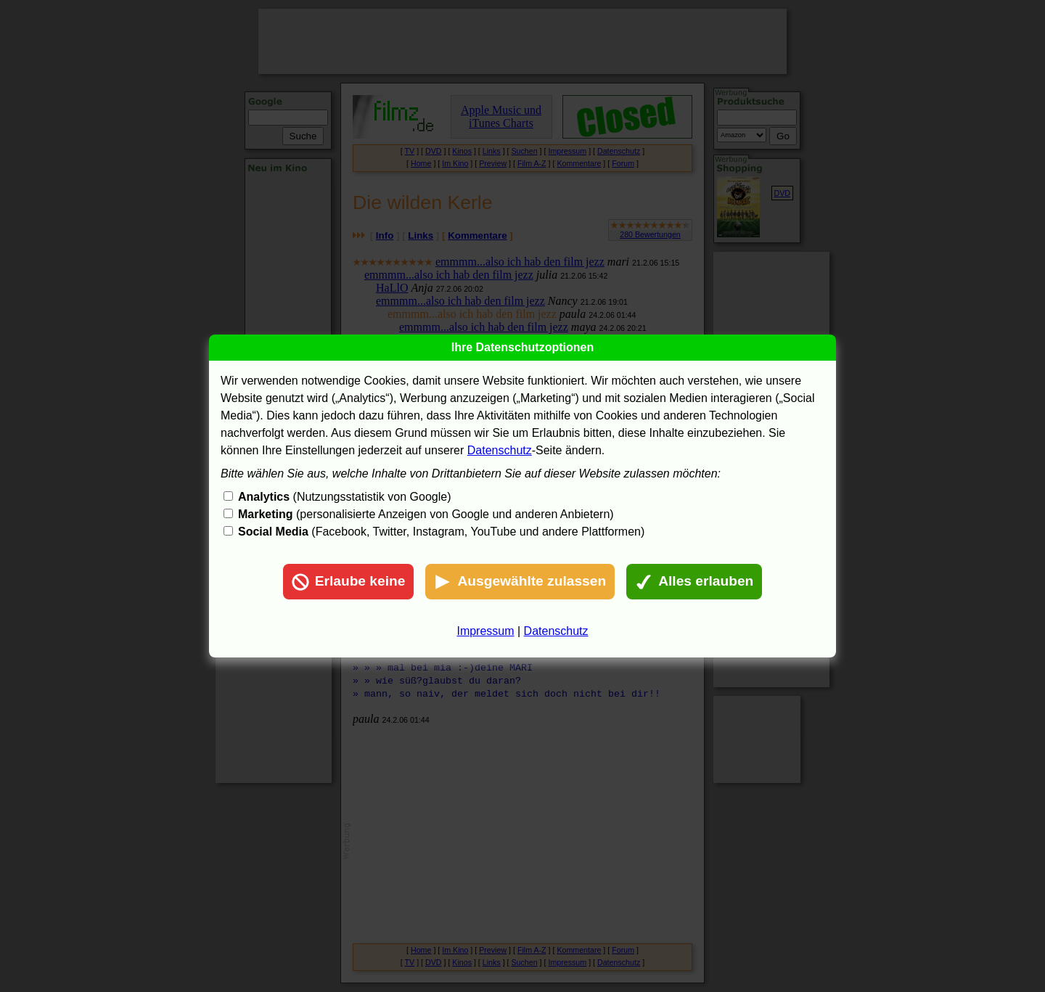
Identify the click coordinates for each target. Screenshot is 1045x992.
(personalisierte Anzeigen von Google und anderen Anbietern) (426, 514)
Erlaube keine (349, 582)
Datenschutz (499, 450)
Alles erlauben (694, 582)
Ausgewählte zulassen (520, 582)
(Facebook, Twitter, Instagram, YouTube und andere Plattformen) (441, 531)
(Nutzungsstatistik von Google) (344, 497)
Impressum (485, 631)
